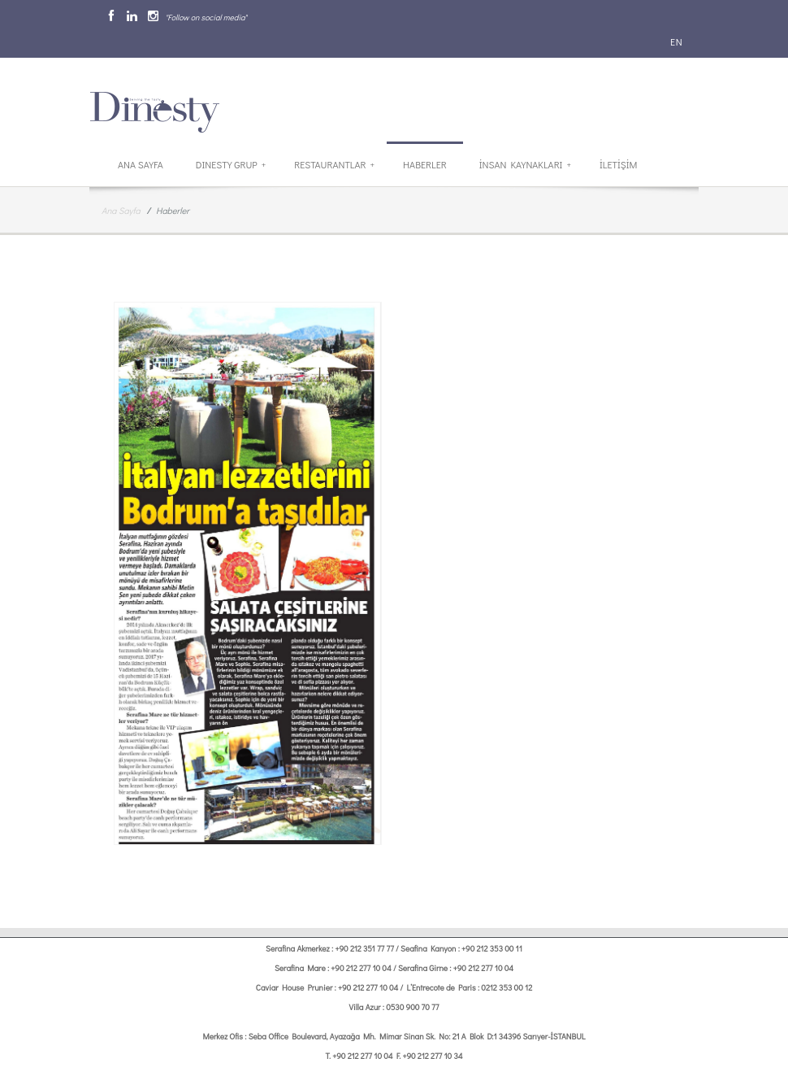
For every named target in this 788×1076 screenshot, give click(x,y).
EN (675, 41)
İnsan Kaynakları (525, 164)
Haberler (425, 164)
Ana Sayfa (140, 164)
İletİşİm (618, 164)
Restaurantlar (334, 164)
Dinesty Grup (231, 164)
